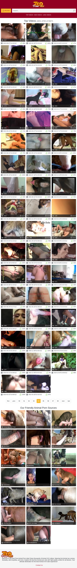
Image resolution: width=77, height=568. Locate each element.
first (8, 401)
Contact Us (39, 565)
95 (43, 401)
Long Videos (47, 15)
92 (29, 401)
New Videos (38, 15)
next (63, 401)
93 (34, 401)
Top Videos (29, 15)
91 (24, 401)
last (69, 401)
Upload (6, 11)
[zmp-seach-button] (74, 11)
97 (53, 401)
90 (19, 401)
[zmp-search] (44, 11)
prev (14, 401)
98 (58, 401)
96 (48, 401)
